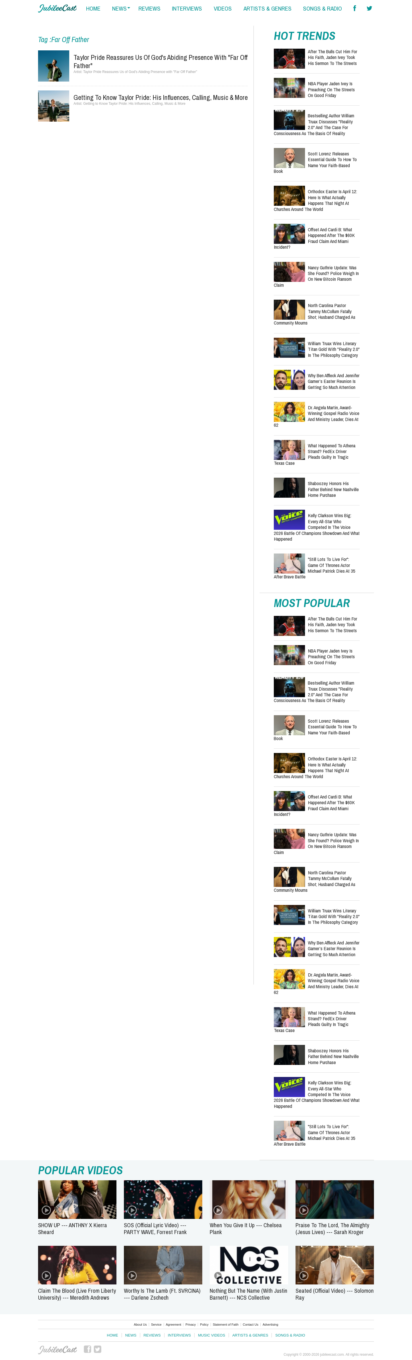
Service (156, 1324)
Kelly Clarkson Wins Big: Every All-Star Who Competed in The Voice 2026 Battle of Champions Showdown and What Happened (317, 527)
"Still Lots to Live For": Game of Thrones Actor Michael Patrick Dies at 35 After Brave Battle (314, 568)
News (130, 1335)
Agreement (173, 1324)
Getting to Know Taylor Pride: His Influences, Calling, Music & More (161, 97)
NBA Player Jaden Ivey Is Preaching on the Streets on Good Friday (331, 89)
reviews (149, 8)
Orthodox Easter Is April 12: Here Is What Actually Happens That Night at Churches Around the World (315, 200)
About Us (140, 1324)
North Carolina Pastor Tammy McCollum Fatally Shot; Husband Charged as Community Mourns (314, 314)
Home (112, 1335)
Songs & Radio (290, 1335)
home (93, 8)
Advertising (270, 1324)
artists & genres (267, 8)
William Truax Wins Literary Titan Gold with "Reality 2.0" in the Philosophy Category (334, 349)
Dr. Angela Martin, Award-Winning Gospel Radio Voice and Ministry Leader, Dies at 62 (316, 416)
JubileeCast (57, 1350)
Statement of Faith (226, 1324)
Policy (204, 1324)
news (119, 8)
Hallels (57, 8)
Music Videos (211, 1335)
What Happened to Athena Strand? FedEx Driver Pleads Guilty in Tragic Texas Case (314, 454)
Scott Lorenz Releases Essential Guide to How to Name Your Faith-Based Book (315, 162)
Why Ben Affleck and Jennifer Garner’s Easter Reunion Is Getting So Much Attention (333, 381)
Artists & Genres (250, 1335)
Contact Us (250, 1324)
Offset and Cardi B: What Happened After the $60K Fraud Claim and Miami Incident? (314, 238)
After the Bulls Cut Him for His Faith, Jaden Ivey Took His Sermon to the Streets (332, 57)
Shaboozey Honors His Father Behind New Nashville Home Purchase (333, 489)
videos (223, 8)
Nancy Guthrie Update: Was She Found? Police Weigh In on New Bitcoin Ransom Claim (316, 276)
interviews (187, 8)
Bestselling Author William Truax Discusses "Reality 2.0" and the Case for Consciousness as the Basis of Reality (314, 124)
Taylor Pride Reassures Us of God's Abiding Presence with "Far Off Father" (161, 61)
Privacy (190, 1324)
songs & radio (322, 8)
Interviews (179, 1335)
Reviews (152, 1335)
